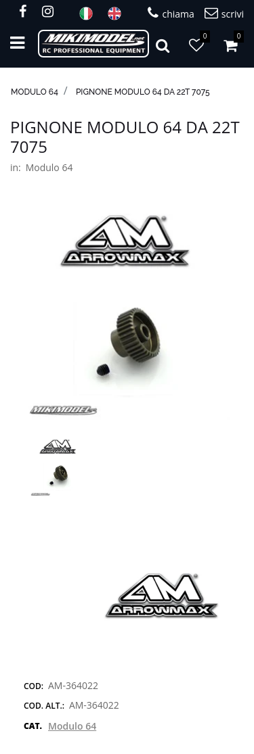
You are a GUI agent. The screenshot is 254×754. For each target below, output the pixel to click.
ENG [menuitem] (118, 13)
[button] (127, 315)
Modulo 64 (34, 92)
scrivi (224, 13)
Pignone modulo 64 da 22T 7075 (143, 92)
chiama (171, 13)
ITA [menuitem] (90, 13)
